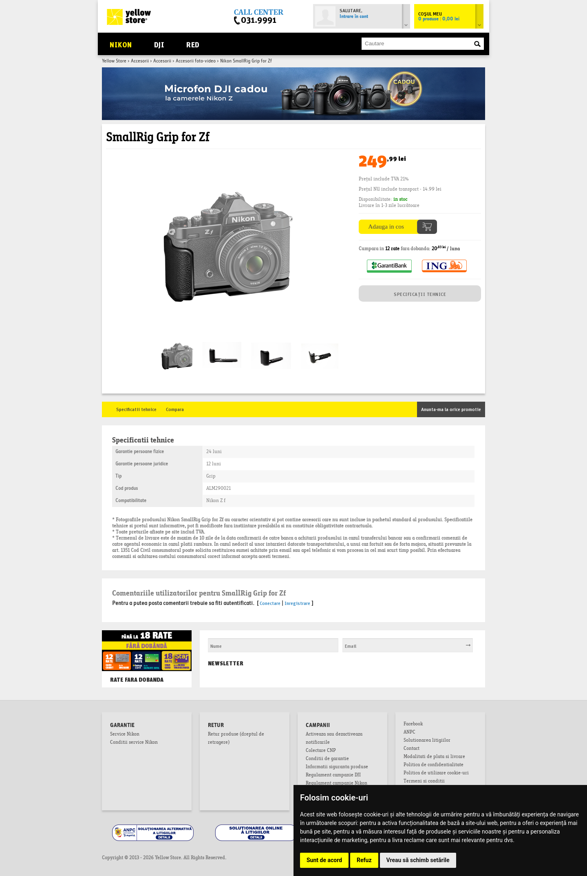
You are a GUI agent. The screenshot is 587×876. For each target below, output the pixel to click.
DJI (159, 44)
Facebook (413, 724)
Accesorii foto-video (196, 61)
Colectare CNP (321, 751)
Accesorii (140, 61)
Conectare (270, 602)
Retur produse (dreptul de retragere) (236, 739)
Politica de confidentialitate (433, 765)
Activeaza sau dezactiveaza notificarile (334, 739)
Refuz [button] (364, 860)
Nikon (120, 44)
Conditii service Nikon (134, 743)
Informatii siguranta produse (337, 767)
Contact (411, 749)
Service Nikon (124, 735)
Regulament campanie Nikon (336, 784)
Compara (175, 408)
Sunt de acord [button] (324, 860)
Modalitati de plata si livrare (434, 757)
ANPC (409, 733)
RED (192, 44)
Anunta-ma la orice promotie (451, 408)
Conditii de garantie (327, 759)
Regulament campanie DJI (333, 776)
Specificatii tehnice (136, 408)
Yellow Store (114, 61)
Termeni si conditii (424, 782)
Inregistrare (297, 602)
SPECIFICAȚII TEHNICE (420, 293)
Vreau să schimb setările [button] (418, 860)
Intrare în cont (354, 17)
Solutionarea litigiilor (427, 741)
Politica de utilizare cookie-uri (436, 773)
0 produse (438, 19)
